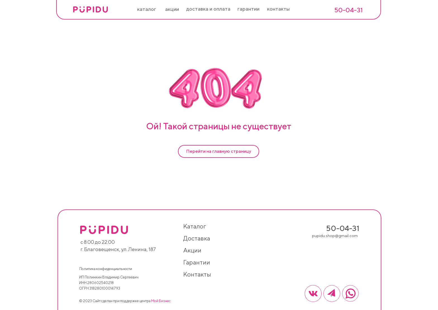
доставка (196, 238)
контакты (197, 274)
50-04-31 (348, 10)
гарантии (196, 262)
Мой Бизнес (161, 301)
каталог (194, 226)
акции (192, 250)
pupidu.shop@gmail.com (335, 235)
